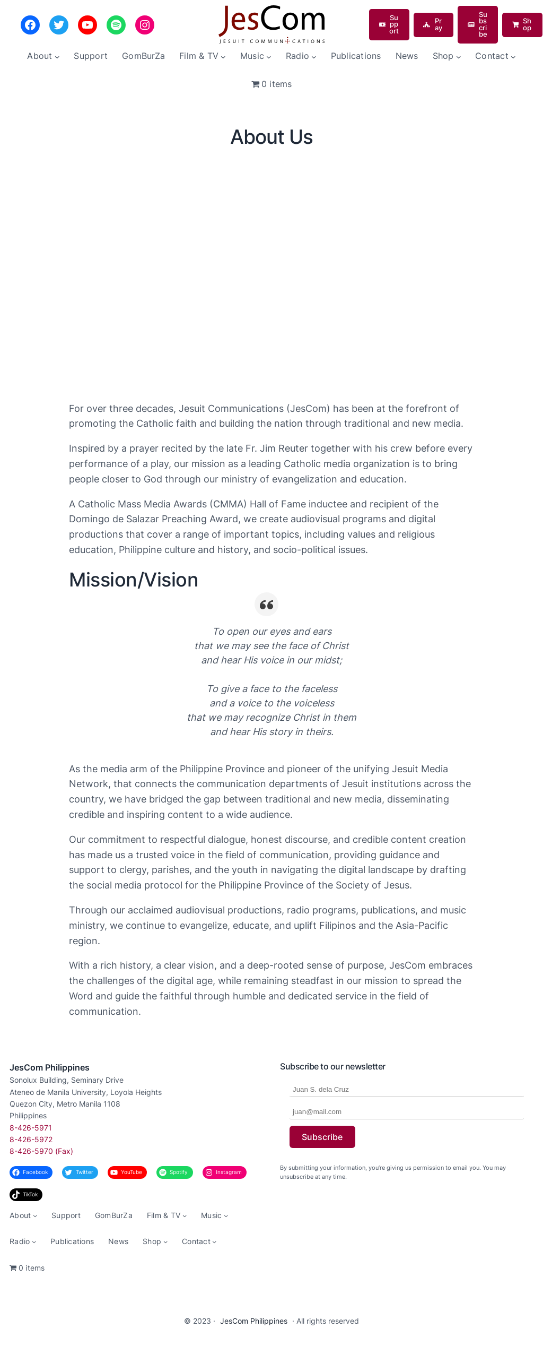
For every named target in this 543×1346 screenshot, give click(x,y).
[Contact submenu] (513, 56)
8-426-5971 (31, 1127)
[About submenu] (57, 56)
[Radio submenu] (314, 56)
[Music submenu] (269, 56)
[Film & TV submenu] (223, 56)
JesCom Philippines (50, 1067)
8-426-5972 (31, 1139)
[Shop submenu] (458, 56)
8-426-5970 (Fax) (41, 1150)
